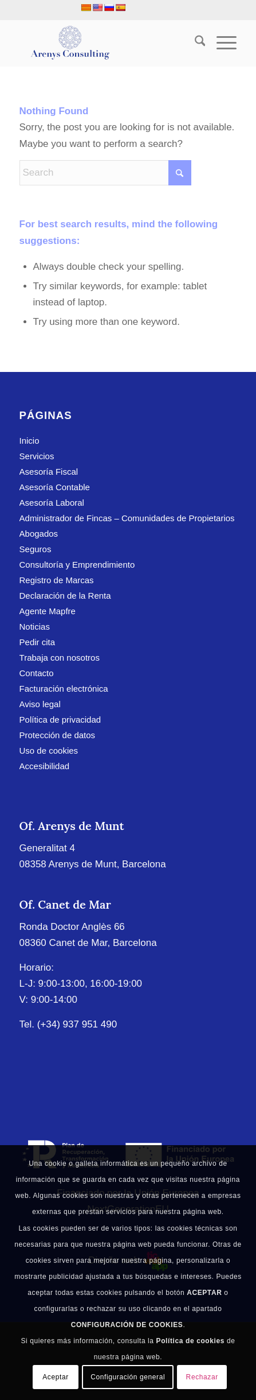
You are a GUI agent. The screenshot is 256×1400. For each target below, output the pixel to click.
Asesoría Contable (54, 487)
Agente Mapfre (47, 611)
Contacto (36, 673)
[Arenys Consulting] (106, 43)
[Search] (194, 43)
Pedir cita (37, 642)
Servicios (36, 456)
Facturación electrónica (63, 688)
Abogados (38, 533)
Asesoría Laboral (51, 502)
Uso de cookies (48, 750)
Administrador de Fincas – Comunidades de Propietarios (127, 518)
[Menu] (221, 43)
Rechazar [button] (202, 1377)
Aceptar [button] (55, 1377)
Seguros (35, 549)
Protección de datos (57, 735)
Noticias (34, 626)
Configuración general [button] (127, 1377)
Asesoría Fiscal (48, 471)
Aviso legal (40, 704)
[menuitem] (194, 43)
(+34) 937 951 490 (77, 1024)
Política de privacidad (60, 719)
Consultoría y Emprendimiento (77, 564)
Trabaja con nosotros (59, 657)
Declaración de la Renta (65, 595)
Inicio (29, 440)
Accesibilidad (44, 766)
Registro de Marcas (56, 580)
